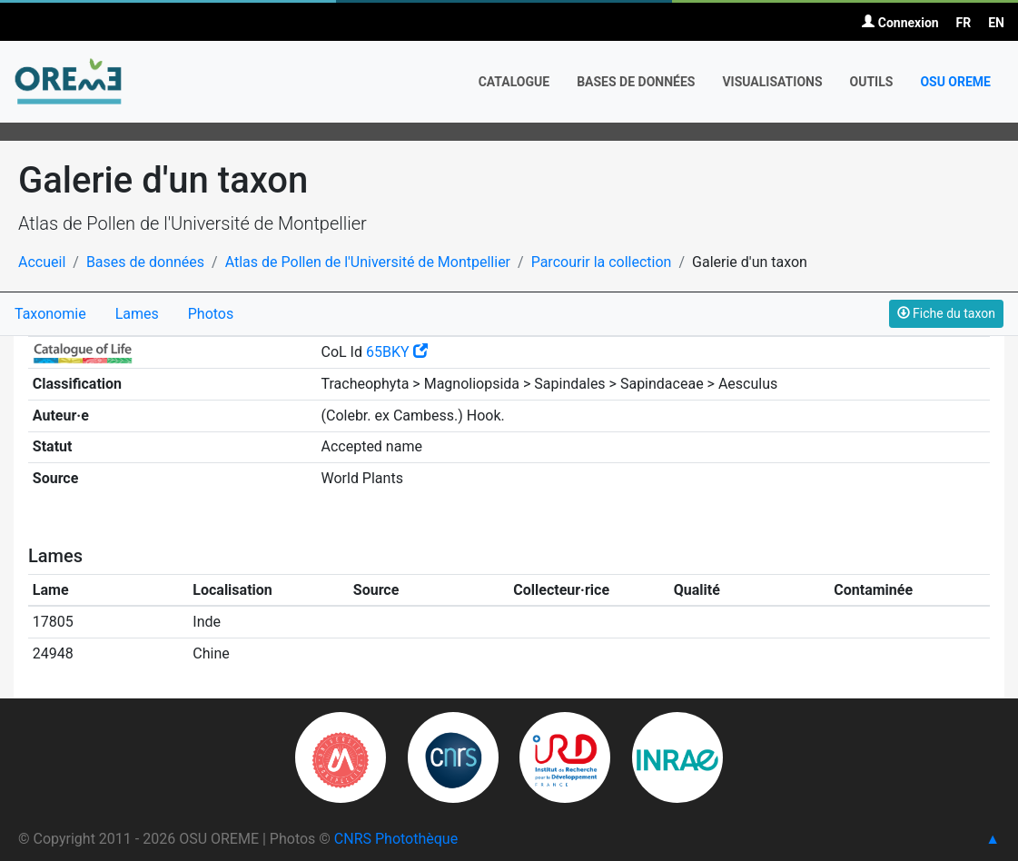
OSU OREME (955, 81)
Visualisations (772, 81)
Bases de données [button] (636, 81)
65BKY (397, 352)
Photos (211, 313)
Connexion (900, 22)
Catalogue (514, 81)
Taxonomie (50, 313)
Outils (872, 81)
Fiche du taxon (946, 313)
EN (996, 22)
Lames (137, 313)
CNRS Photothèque (396, 838)
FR (964, 22)
